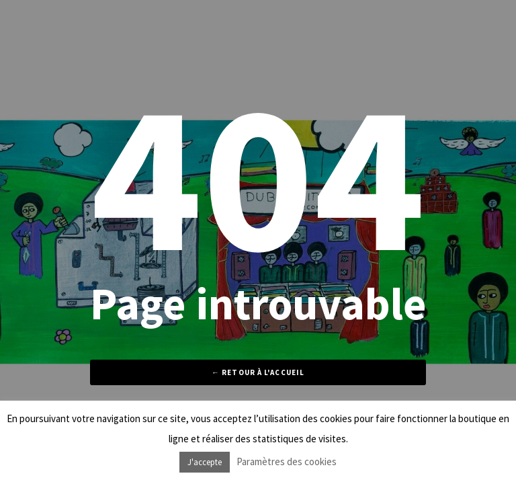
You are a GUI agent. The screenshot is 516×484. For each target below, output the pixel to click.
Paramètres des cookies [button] (286, 461)
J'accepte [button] (204, 462)
